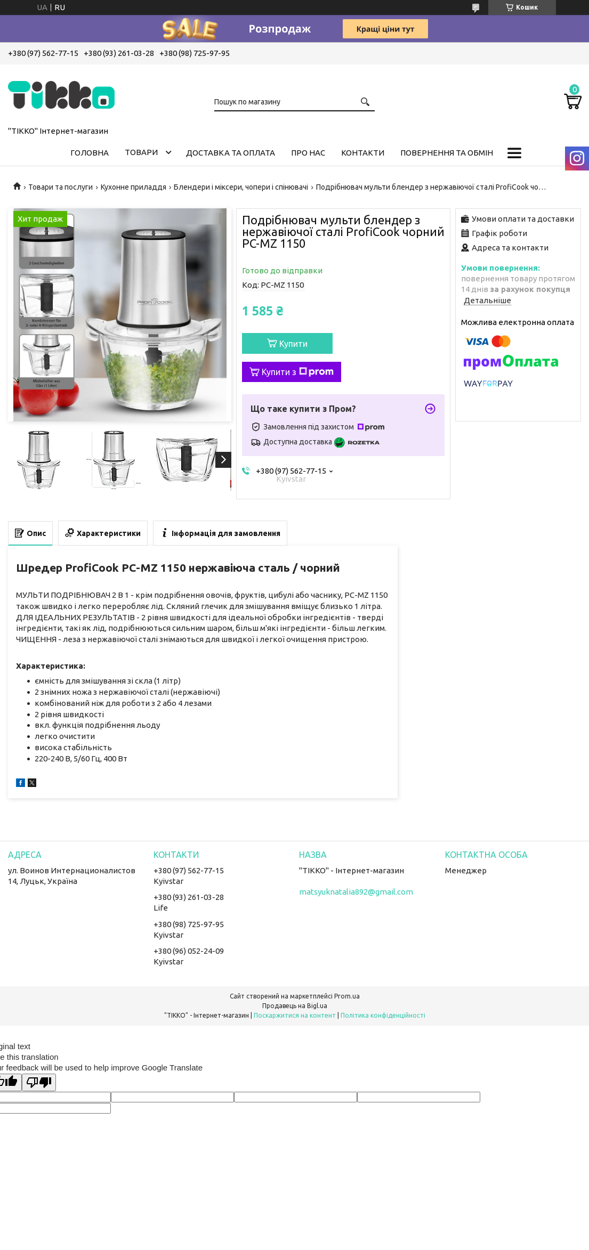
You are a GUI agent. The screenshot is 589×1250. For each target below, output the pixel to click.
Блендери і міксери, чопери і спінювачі (241, 187)
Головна (89, 152)
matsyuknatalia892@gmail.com (356, 891)
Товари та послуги (60, 187)
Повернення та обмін (446, 152)
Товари (141, 152)
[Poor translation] (39, 1082)
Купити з (298, 372)
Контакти (362, 152)
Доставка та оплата (230, 152)
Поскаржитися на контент (295, 1015)
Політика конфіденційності (383, 1015)
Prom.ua (347, 996)
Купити (293, 343)
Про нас (308, 152)
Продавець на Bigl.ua (294, 1005)
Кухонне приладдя (133, 187)
